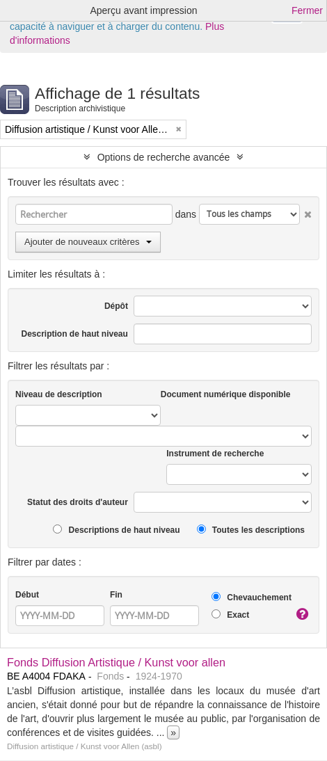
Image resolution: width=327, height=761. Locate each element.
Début (27, 595)
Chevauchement (252, 597)
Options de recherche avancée (163, 157)
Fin (116, 595)
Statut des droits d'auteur (77, 502)
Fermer (307, 10)
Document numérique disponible (226, 394)
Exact (230, 614)
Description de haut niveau (75, 334)
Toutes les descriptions (251, 529)
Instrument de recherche (215, 453)
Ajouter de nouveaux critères (88, 242)
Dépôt (116, 306)
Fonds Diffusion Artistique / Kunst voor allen (116, 662)
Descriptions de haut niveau (116, 529)
